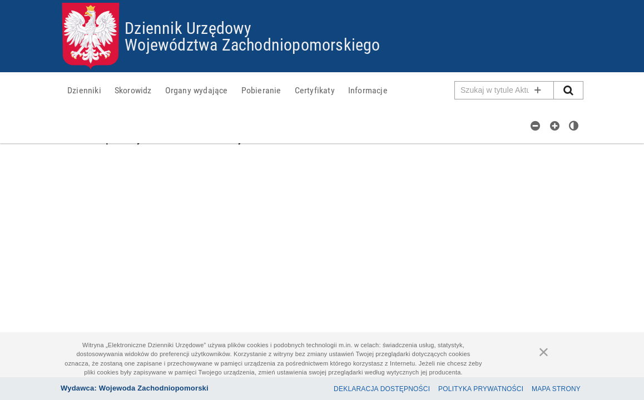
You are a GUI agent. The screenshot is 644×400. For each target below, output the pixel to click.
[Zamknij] (543, 351)
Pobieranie (261, 90)
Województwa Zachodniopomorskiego (252, 44)
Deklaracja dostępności (382, 389)
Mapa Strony (556, 389)
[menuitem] (84, 90)
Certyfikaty (315, 90)
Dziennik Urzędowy (188, 27)
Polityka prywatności (480, 389)
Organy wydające (196, 90)
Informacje (368, 90)
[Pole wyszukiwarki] (504, 90)
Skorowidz (133, 90)
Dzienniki (84, 90)
